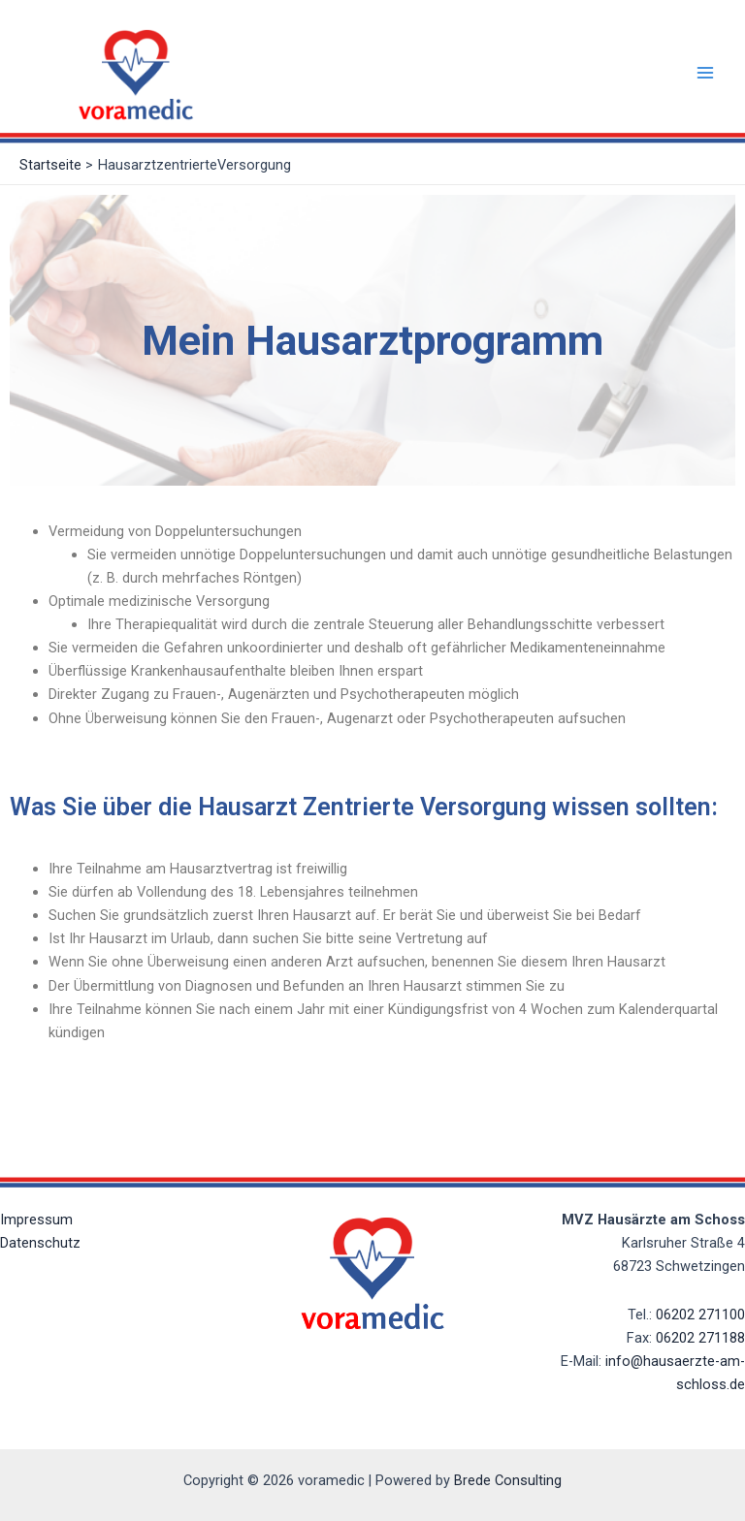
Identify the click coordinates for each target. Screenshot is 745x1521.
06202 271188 (700, 1338)
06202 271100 (700, 1314)
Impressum (36, 1219)
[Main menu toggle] (705, 72)
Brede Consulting (508, 1480)
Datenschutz (40, 1243)
